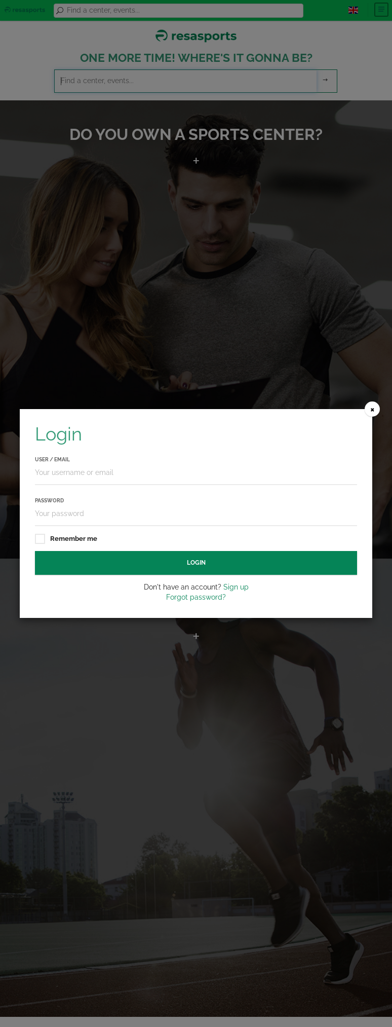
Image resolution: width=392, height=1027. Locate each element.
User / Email (52, 459)
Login (196, 562)
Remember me (66, 539)
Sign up (236, 587)
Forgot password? (196, 597)
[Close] (372, 409)
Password (49, 500)
